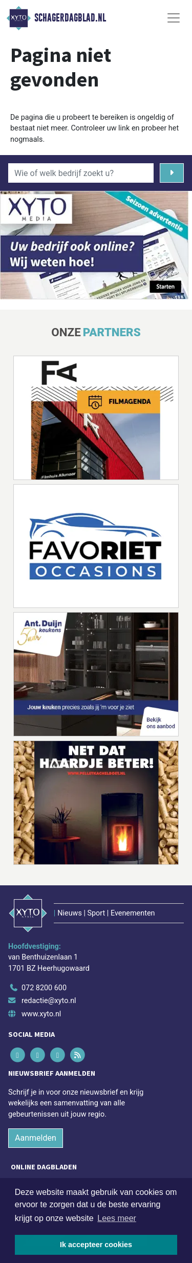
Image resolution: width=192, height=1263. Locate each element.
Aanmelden (35, 1138)
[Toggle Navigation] (173, 18)
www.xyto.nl (41, 1014)
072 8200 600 (44, 988)
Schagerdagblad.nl (70, 18)
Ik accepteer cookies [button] (96, 1244)
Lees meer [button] (116, 1218)
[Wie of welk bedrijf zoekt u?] (81, 173)
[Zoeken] (172, 173)
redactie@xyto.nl (49, 1000)
